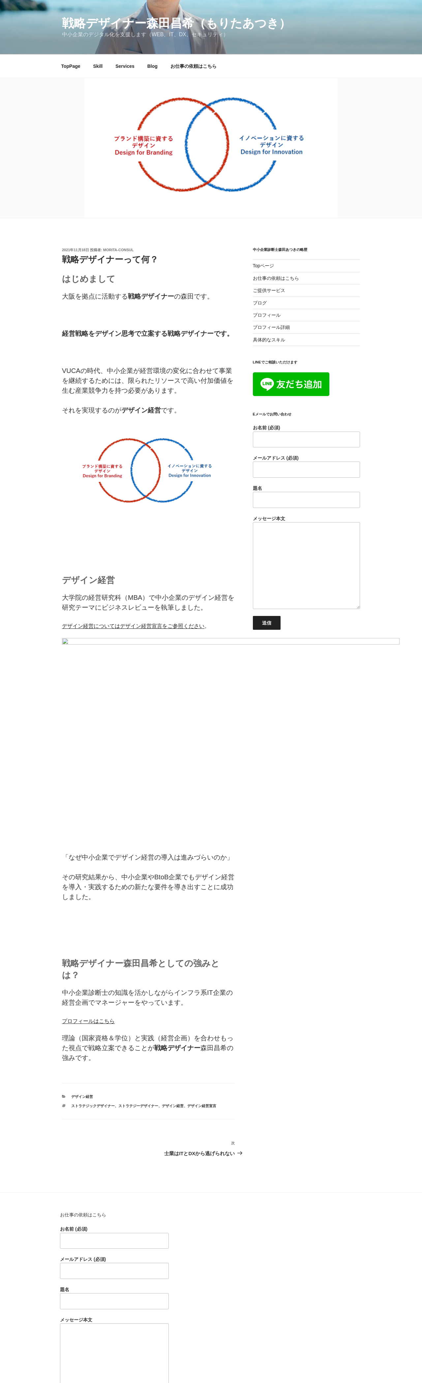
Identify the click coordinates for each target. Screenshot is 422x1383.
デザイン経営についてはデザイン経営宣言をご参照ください (133, 626)
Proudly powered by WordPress (219, 1367)
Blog (152, 66)
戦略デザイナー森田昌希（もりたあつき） (176, 23)
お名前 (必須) (306, 436)
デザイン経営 (82, 996)
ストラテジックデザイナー (93, 1005)
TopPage (70, 66)
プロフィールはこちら (88, 920)
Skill (98, 66)
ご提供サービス (269, 290)
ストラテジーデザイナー (138, 1005)
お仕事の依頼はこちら (193, 66)
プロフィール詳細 (271, 327)
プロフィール (267, 315)
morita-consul (118, 250)
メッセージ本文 (306, 562)
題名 (306, 497)
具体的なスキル (269, 339)
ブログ (260, 303)
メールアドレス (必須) (306, 466)
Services (125, 66)
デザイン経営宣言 (201, 1005)
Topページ (263, 265)
